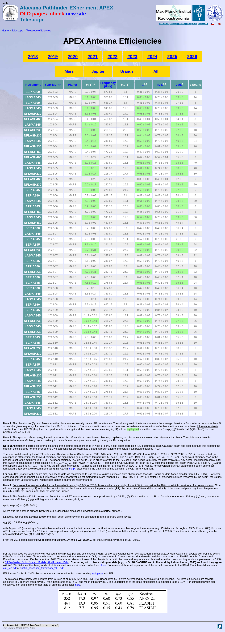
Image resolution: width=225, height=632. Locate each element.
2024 (152, 56)
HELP (189, 24)
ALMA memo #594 (58, 562)
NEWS (194, 24)
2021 (93, 56)
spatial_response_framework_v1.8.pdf (41, 568)
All (155, 71)
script (72, 468)
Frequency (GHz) (108, 84)
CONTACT (173, 24)
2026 (192, 56)
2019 (53, 56)
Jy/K (179, 84)
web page (97, 573)
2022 (112, 56)
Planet (72, 84)
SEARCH (182, 24)
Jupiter (98, 71)
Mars (69, 71)
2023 (132, 56)
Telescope (17, 30)
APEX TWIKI (164, 24)
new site (76, 14)
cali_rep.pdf (10, 568)
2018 (33, 56)
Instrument (33, 84)
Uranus (127, 71)
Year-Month (53, 84)
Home (5, 30)
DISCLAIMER (203, 24)
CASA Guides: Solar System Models (25, 562)
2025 (172, 56)
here (103, 565)
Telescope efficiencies (38, 30)
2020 (73, 56)
